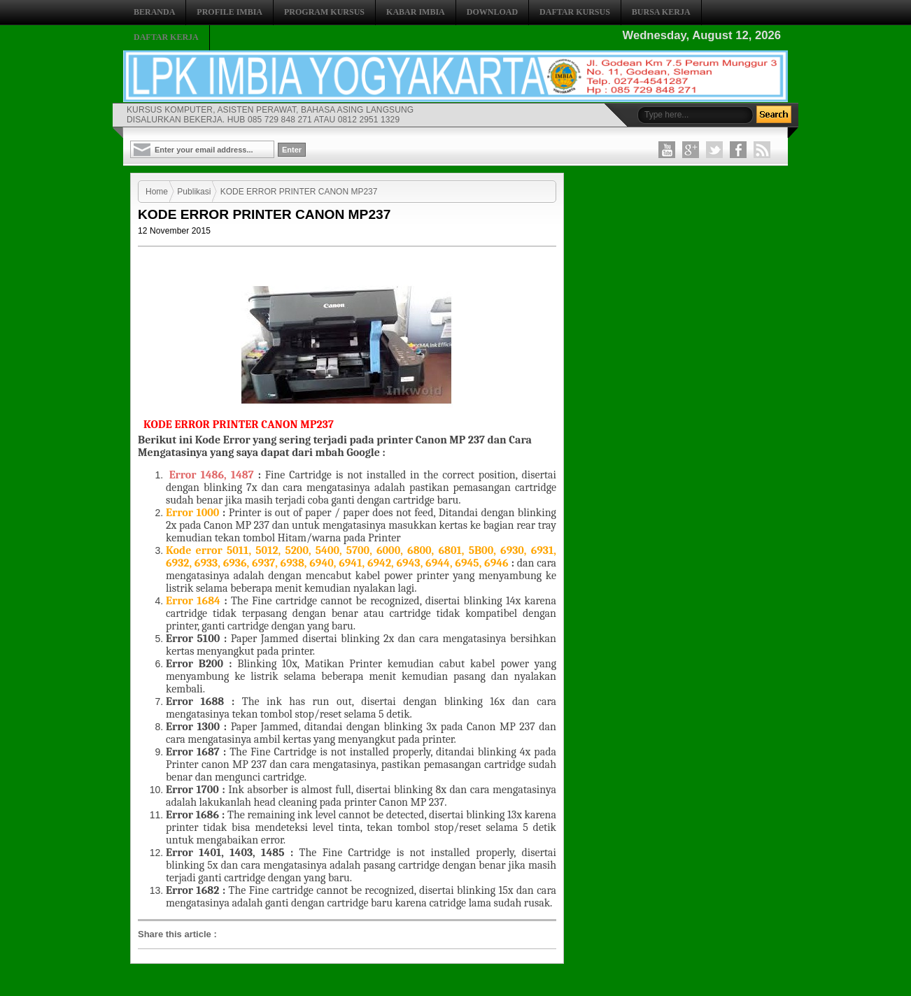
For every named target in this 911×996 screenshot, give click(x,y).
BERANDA (154, 12)
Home (157, 192)
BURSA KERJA (661, 12)
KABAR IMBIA (415, 12)
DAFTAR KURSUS (574, 12)
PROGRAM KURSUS (324, 12)
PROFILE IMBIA (229, 12)
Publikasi (194, 192)
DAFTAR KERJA (166, 37)
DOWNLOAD (492, 12)
